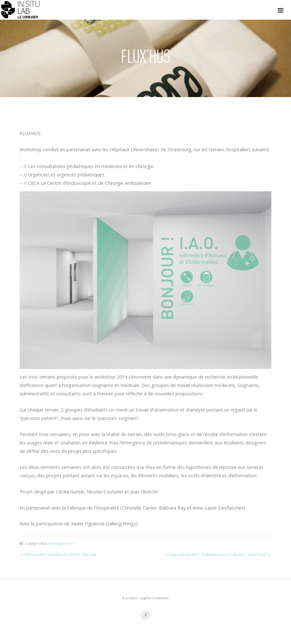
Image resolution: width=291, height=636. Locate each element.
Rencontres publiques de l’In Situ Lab (60, 554)
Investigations (60, 543)
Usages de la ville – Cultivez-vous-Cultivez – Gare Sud (215, 554)
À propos (130, 597)
